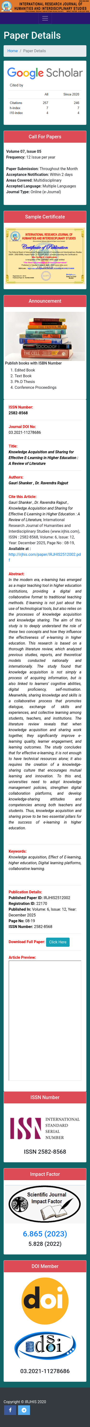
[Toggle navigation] (45, 18)
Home (12, 51)
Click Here (57, 942)
